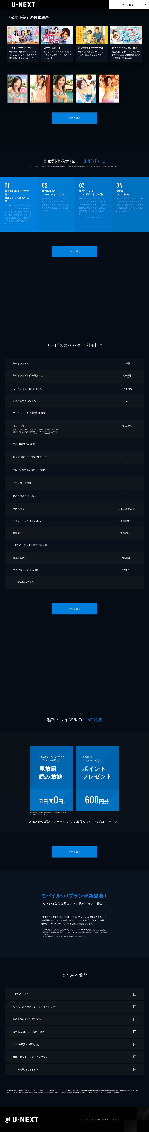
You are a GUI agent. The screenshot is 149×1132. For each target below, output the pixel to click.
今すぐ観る (127, 4)
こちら (47, 433)
